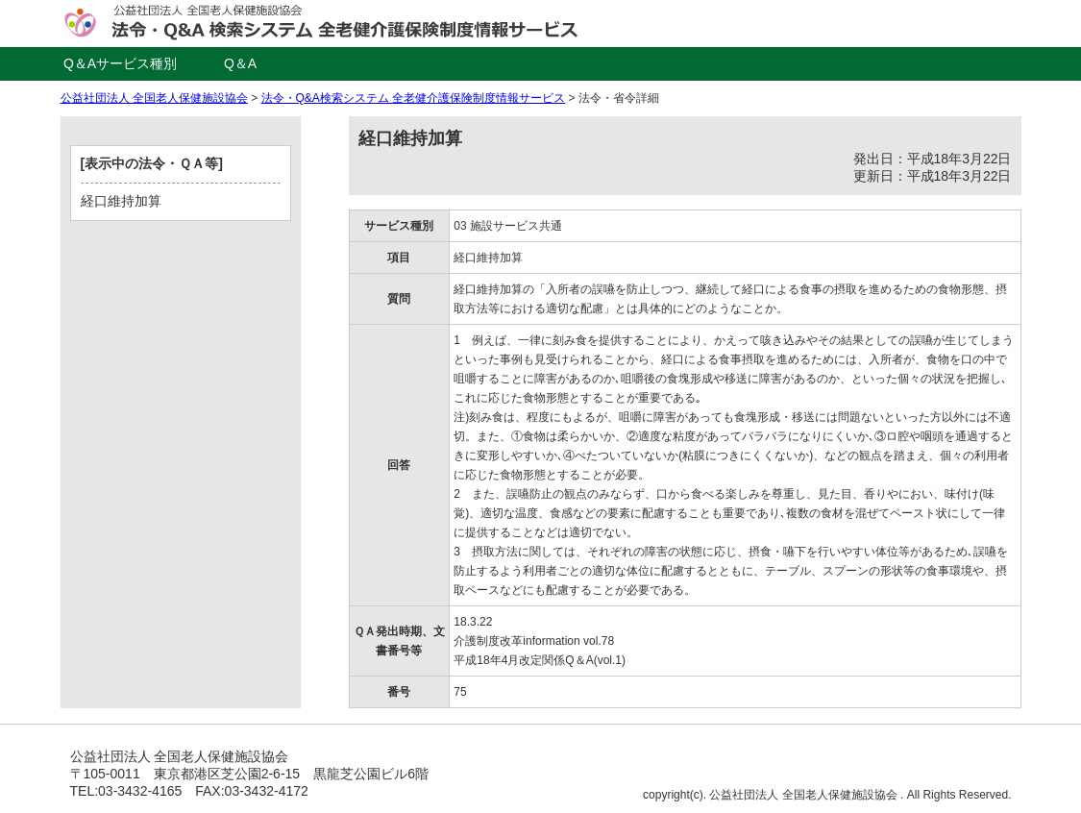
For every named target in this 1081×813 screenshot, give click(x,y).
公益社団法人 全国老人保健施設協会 (154, 98)
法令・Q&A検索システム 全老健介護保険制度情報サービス (413, 98)
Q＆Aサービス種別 (120, 63)
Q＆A (240, 63)
